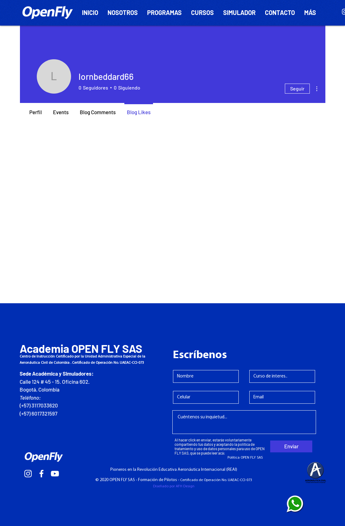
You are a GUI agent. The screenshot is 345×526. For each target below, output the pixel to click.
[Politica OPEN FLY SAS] (245, 457)
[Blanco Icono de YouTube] (55, 474)
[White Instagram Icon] (28, 474)
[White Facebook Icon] (41, 474)
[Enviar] (291, 446)
